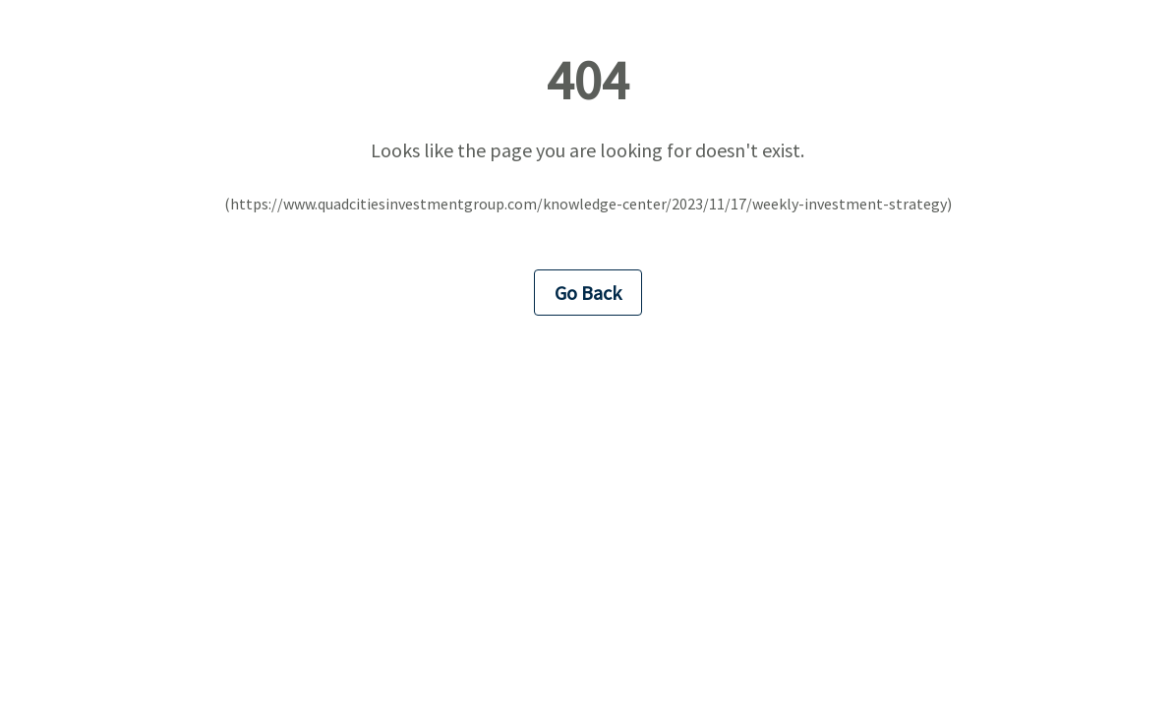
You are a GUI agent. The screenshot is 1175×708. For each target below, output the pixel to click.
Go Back (588, 292)
